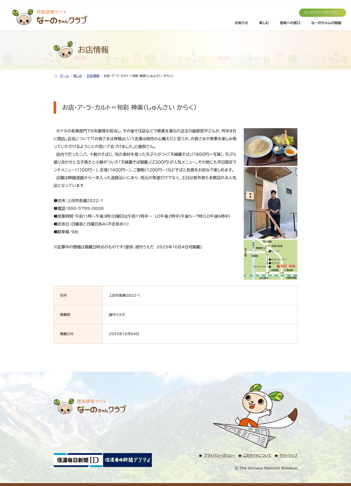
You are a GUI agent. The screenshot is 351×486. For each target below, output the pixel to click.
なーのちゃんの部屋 (326, 23)
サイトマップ (288, 455)
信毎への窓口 (290, 23)
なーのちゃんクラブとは (320, 12)
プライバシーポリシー (219, 455)
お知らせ (241, 23)
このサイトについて (257, 455)
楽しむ (264, 23)
